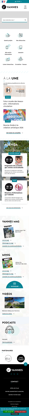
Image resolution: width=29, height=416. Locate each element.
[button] (11, 374)
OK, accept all (8, 411)
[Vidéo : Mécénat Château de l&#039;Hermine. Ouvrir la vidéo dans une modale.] (14, 302)
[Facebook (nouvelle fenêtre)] (11, 374)
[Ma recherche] (13, 20)
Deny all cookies (20, 411)
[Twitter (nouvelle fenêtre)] (14, 374)
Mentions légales (14, 404)
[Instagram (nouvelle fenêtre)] (17, 374)
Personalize (15, 414)
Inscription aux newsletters (14, 401)
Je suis (18, 1)
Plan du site (14, 406)
